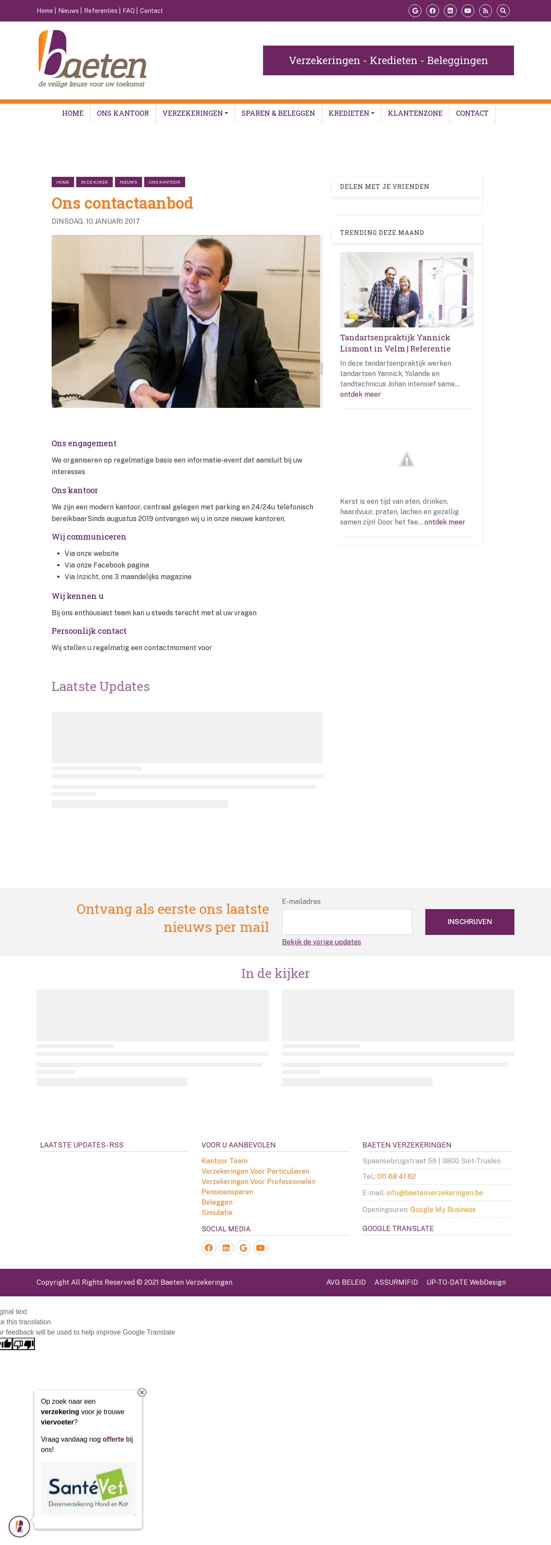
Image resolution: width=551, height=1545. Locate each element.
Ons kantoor (123, 112)
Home (73, 112)
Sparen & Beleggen (278, 112)
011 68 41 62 (396, 1176)
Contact (472, 112)
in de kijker (94, 182)
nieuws (128, 182)
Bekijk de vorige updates (321, 942)
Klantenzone (415, 112)
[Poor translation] (23, 1344)
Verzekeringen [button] (192, 112)
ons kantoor (164, 182)
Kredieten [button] (348, 112)
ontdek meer (360, 394)
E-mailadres (301, 901)
